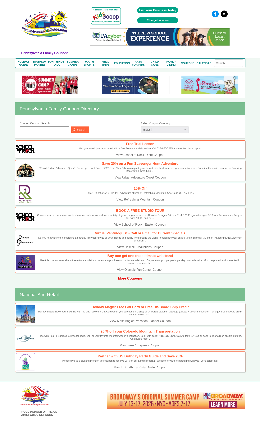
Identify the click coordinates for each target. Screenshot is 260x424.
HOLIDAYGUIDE (23, 63)
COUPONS (187, 63)
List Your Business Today (157, 10)
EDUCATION (122, 63)
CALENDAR (204, 63)
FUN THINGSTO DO (56, 63)
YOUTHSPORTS (89, 63)
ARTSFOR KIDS (138, 63)
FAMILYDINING (171, 63)
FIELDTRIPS (105, 63)
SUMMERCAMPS (73, 63)
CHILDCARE (155, 63)
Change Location (158, 20)
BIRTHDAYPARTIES (40, 63)
